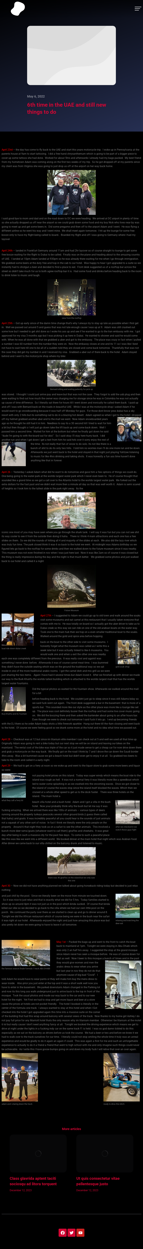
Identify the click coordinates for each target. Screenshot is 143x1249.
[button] (5, 1166)
